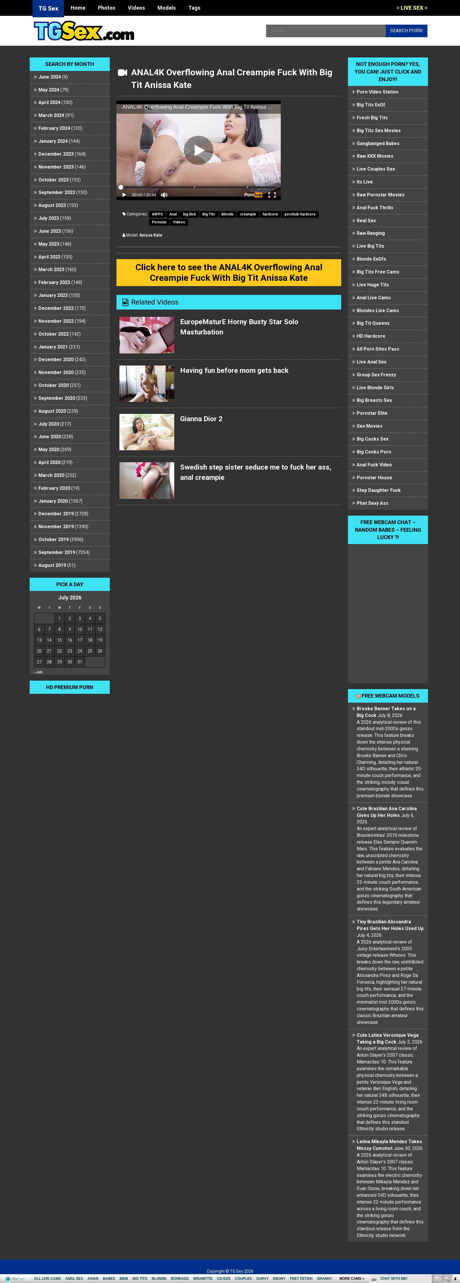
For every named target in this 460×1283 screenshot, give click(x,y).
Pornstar (159, 222)
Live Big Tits (370, 246)
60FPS (157, 214)
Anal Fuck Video (374, 465)
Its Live (365, 182)
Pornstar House (374, 477)
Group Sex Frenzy (376, 375)
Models (167, 8)
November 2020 (56, 372)
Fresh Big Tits (372, 117)
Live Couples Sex (376, 169)
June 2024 (49, 77)
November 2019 (56, 526)
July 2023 (48, 218)
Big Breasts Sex (374, 400)
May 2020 (48, 449)
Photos (106, 8)
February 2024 (54, 128)
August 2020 (52, 411)
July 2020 (48, 424)
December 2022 (56, 308)
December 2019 (56, 513)
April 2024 (49, 102)
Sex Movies (370, 426)
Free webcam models (391, 696)
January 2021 (53, 347)
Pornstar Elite (372, 413)
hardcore (270, 214)
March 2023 (51, 269)
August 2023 (52, 205)
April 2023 (49, 257)
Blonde (227, 214)
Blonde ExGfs (371, 259)
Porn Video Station (377, 92)
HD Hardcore (371, 336)
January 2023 (53, 295)
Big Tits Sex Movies (379, 130)
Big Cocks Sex (372, 439)
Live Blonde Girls (375, 387)
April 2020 (49, 462)
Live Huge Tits (373, 285)
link (455, 1191)
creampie (248, 214)
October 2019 (53, 539)
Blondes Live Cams (378, 310)
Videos (136, 8)
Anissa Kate (150, 235)
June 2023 (49, 231)
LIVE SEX (412, 8)
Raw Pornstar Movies (381, 195)
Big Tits (208, 214)
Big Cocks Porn (374, 452)
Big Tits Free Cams (378, 272)
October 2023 (53, 180)
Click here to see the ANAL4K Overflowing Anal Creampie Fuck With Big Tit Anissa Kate (229, 272)
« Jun (38, 672)
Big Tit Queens (373, 323)
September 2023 (56, 192)
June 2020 (49, 436)
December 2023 (56, 154)
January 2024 (53, 141)
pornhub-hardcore (300, 214)
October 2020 (53, 385)
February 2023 (54, 282)
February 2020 (54, 488)
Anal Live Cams (374, 297)
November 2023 (56, 167)
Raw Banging (371, 233)
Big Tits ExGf (371, 105)
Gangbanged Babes (378, 143)
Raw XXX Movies (375, 156)
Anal (173, 214)
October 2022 (53, 334)
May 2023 (48, 244)
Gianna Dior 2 (201, 419)
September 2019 (56, 552)
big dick (189, 214)
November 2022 (56, 321)
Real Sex (366, 220)
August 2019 (52, 565)
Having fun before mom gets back (234, 370)
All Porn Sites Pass (378, 349)
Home (78, 8)
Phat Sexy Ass (372, 503)
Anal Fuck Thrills (375, 207)
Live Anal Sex (371, 362)
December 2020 (56, 359)
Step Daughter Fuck (379, 490)
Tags (194, 8)
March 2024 (51, 115)
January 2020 (53, 501)
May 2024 (48, 90)
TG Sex (48, 8)
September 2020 (56, 398)
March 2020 (51, 475)
